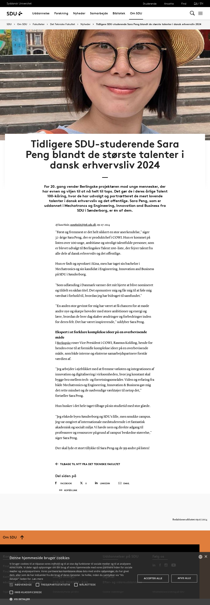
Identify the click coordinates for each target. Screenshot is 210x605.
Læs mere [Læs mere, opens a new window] (37, 579)
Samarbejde (99, 13)
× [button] (205, 556)
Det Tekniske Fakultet (62, 24)
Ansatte (169, 3)
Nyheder (79, 13)
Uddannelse (41, 13)
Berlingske (64, 342)
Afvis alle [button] (184, 578)
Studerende (149, 3)
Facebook (63, 482)
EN (201, 3)
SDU (9, 24)
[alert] (105, 578)
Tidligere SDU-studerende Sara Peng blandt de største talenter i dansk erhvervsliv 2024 (148, 24)
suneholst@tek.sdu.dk (81, 224)
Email (123, 482)
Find (183, 3)
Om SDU (136, 13)
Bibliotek (119, 13)
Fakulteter (39, 24)
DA (196, 3)
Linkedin (102, 482)
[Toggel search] (192, 13)
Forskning (61, 13)
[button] (11, 585)
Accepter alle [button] (153, 578)
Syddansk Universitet (19, 3)
